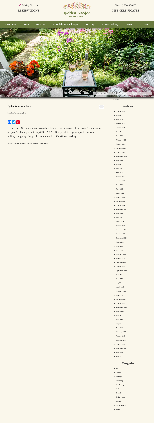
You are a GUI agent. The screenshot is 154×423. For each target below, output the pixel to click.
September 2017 (121, 348)
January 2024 (120, 144)
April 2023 (119, 172)
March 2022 (120, 193)
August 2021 (120, 213)
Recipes (118, 389)
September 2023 (121, 156)
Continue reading (68, 136)
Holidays (23, 143)
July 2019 (119, 275)
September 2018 (121, 307)
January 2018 (120, 336)
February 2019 (121, 291)
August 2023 (120, 160)
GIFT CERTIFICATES (125, 10)
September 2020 (121, 238)
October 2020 (120, 234)
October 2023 (120, 152)
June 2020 (119, 246)
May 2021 (119, 217)
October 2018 (120, 303)
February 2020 (121, 254)
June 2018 (119, 319)
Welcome (10, 24)
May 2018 (119, 324)
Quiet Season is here (19, 106)
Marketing (119, 381)
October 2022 (120, 181)
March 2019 (120, 287)
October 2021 (120, 205)
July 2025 (119, 115)
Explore (40, 24)
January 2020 (120, 258)
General (16, 143)
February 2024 (121, 140)
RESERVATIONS (28, 10)
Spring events (120, 397)
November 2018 (121, 299)
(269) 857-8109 (129, 5)
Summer (119, 401)
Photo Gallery (110, 24)
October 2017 (120, 344)
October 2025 (120, 111)
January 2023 (120, 177)
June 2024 (119, 136)
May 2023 (119, 168)
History (90, 24)
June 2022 (119, 185)
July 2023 (119, 164)
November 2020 (121, 230)
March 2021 (120, 221)
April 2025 (119, 119)
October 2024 (120, 128)
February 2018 (121, 332)
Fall (117, 368)
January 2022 (120, 197)
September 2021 (121, 209)
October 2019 (120, 266)
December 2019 (121, 262)
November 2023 (121, 148)
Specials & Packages (65, 24)
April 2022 (119, 189)
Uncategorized (121, 405)
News (129, 24)
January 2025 (120, 123)
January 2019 (120, 295)
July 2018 (119, 315)
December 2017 (121, 340)
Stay (26, 24)
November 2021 (121, 201)
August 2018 (120, 311)
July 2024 (119, 132)
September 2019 (121, 270)
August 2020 (120, 242)
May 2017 (119, 356)
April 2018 (119, 328)
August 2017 (120, 352)
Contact (144, 24)
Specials (29, 143)
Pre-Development (122, 385)
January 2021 (120, 226)
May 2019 (119, 283)
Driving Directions (30, 5)
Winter (35, 143)
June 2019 (119, 279)
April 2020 (119, 250)
